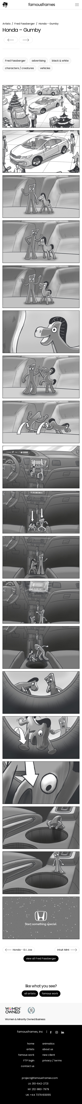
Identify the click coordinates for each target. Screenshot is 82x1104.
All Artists (30, 993)
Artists (7, 23)
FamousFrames (41, 4)
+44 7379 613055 (40, 1095)
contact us (27, 1066)
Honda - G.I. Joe (11, 40)
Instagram (56, 1032)
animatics (48, 1043)
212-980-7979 (40, 1089)
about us (47, 1049)
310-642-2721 (40, 1083)
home (30, 1043)
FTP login (28, 1060)
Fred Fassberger (24, 23)
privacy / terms (52, 1060)
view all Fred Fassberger (41, 958)
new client (48, 1055)
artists (30, 1049)
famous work (26, 1055)
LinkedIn (62, 1032)
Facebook (50, 1032)
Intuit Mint (26, 40)
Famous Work (50, 993)
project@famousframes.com (40, 1078)
